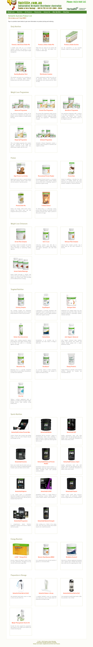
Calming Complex (21, 307)
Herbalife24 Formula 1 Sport (71, 462)
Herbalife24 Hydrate (20, 491)
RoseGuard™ (46, 366)
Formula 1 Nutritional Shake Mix (21, 44)
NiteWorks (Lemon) (71, 557)
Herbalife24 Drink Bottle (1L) (71, 593)
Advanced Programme (21, 110)
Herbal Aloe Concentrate (21, 337)
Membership (37, 12)
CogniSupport (46, 307)
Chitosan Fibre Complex (71, 242)
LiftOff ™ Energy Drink (21, 557)
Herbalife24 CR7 (71, 432)
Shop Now (66, 12)
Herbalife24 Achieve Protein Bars (20, 432)
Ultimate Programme (46, 140)
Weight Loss (11, 12)
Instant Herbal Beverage (21, 271)
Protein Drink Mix (21, 205)
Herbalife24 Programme (21, 521)
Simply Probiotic (71, 366)
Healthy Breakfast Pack (20, 74)
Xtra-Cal (20, 396)
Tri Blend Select (46, 205)
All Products (28, 12)
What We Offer (57, 12)
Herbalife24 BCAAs (46, 432)
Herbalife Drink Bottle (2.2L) (21, 593)
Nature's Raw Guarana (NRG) (46, 557)
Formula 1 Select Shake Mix (46, 44)
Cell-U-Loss (46, 242)
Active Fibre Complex (21, 242)
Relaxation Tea (21, 366)
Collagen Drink (71, 307)
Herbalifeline (46, 337)
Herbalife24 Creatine (21, 462)
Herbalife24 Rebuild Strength (46, 521)
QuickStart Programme (71, 110)
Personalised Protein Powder (46, 176)
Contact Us (47, 12)
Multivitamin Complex (46, 74)
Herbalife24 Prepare (71, 491)
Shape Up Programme (21, 140)
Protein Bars (71, 176)
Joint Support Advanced (71, 337)
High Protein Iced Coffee (21, 176)
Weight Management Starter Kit (21, 623)
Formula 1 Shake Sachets (71, 44)
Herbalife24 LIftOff (46, 491)
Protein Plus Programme (46, 110)
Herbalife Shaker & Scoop (46, 593)
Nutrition (19, 12)
